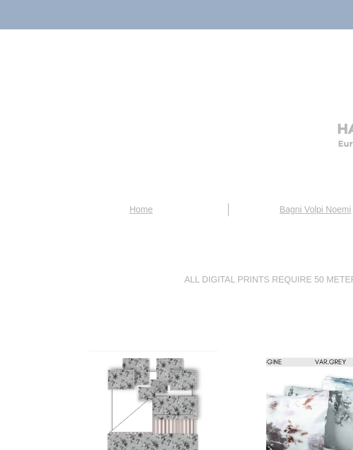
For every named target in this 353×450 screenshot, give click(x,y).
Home (140, 209)
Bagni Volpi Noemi (315, 209)
